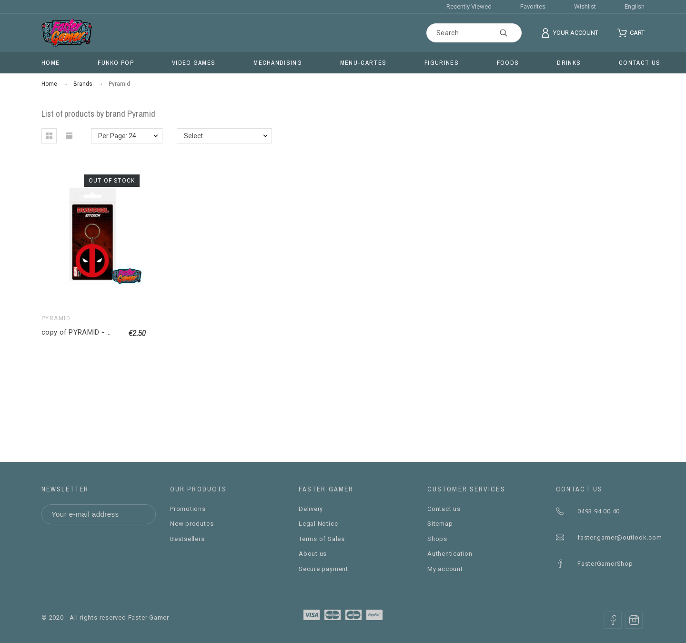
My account (445, 568)
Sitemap (440, 523)
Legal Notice (318, 523)
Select (193, 136)
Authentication (450, 553)
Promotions (188, 508)
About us (313, 553)
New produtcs (191, 523)
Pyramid (56, 318)
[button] (49, 135)
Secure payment (323, 568)
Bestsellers (187, 538)
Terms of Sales (322, 538)
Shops (437, 538)
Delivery (311, 508)
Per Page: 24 (117, 136)
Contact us (444, 508)
